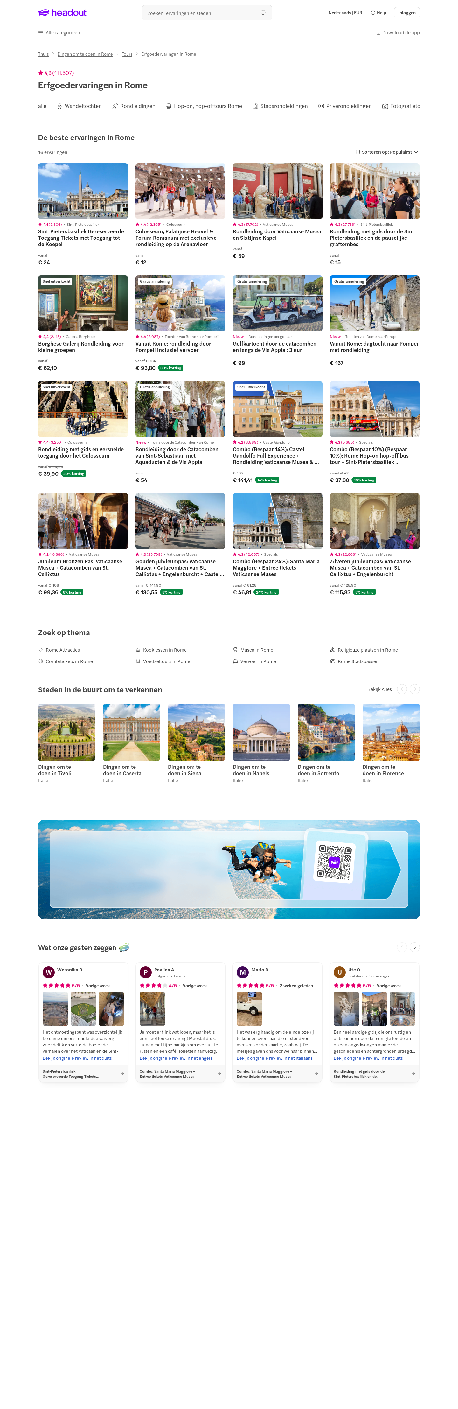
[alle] (42, 106)
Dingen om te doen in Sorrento (318, 769)
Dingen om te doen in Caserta (122, 769)
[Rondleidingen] (138, 106)
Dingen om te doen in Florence (383, 769)
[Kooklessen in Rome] (161, 650)
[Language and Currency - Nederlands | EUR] (345, 12)
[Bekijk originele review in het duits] (77, 1058)
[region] (229, 106)
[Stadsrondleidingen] (284, 106)
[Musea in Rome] (253, 650)
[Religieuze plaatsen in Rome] (364, 650)
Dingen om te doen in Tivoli (55, 769)
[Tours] (127, 53)
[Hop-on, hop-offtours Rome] (208, 106)
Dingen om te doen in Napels (251, 769)
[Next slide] (415, 947)
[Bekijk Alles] (379, 689)
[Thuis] (43, 53)
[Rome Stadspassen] (354, 661)
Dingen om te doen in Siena (184, 769)
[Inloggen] (407, 12)
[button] (378, 12)
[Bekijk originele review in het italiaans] (274, 1058)
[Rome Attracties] (59, 650)
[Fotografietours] (409, 106)
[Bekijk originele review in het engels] (176, 1058)
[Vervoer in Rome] (254, 661)
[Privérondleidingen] (349, 106)
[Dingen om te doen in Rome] (85, 53)
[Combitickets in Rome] (65, 661)
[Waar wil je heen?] (207, 12)
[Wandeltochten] (83, 106)
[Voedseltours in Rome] (162, 661)
